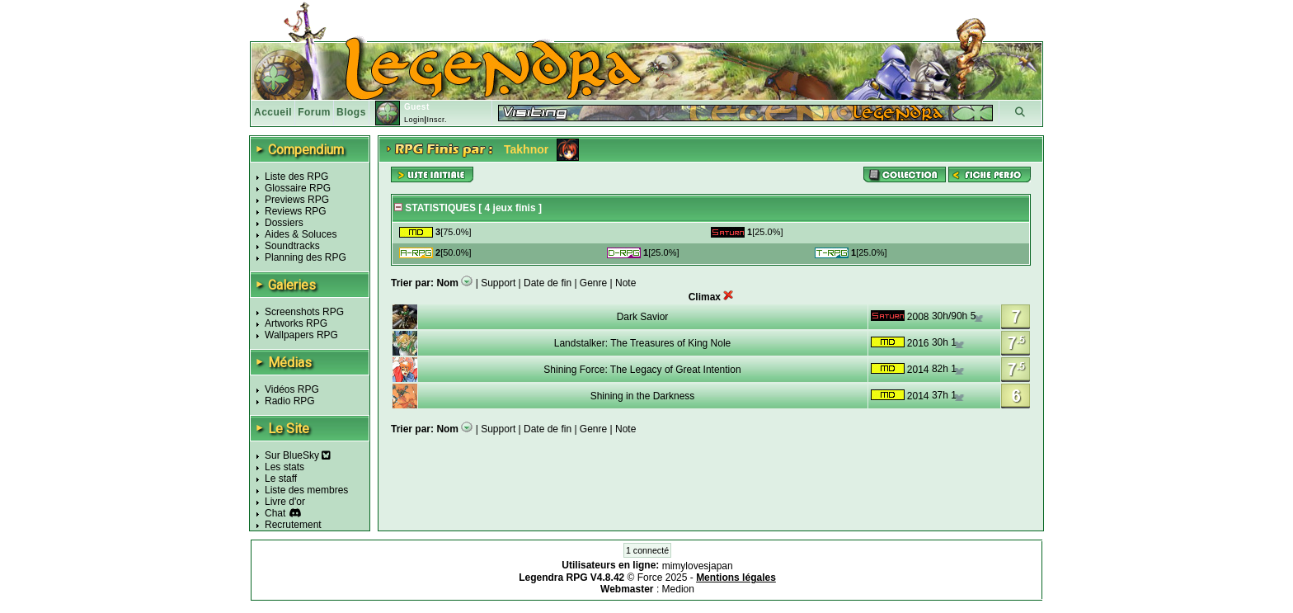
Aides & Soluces (300, 234)
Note (625, 283)
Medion (678, 589)
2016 (918, 343)
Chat (275, 513)
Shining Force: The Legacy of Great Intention (642, 369)
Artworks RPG (296, 323)
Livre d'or (285, 501)
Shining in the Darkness (642, 396)
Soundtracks (292, 246)
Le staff (281, 478)
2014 (918, 369)
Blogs (351, 112)
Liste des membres (306, 490)
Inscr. (436, 120)
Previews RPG (297, 199)
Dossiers (284, 223)
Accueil (273, 112)
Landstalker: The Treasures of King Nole (642, 343)
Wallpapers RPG (301, 335)
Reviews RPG (296, 211)
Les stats (284, 467)
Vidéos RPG (292, 389)
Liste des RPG (296, 176)
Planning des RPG (305, 257)
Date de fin (547, 283)
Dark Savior (643, 317)
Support (498, 283)
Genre (593, 283)
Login (414, 120)
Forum (314, 112)
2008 (918, 317)
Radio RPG (290, 401)
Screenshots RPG (304, 312)
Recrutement (293, 524)
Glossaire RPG (298, 188)
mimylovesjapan (697, 566)
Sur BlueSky (298, 455)
